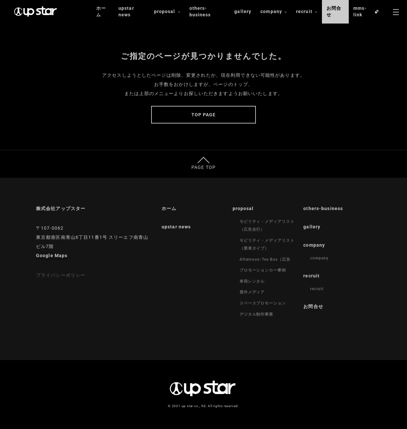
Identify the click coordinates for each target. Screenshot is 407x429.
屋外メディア (252, 292)
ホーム (101, 11)
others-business (200, 11)
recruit (306, 12)
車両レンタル (252, 281)
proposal (167, 12)
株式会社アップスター (60, 208)
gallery (242, 11)
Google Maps (51, 255)
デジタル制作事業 (256, 314)
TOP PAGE (203, 114)
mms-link (360, 11)
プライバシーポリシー (60, 275)
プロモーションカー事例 (262, 270)
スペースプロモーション (262, 303)
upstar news (126, 11)
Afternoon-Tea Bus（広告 (265, 259)
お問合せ (334, 11)
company (273, 12)
